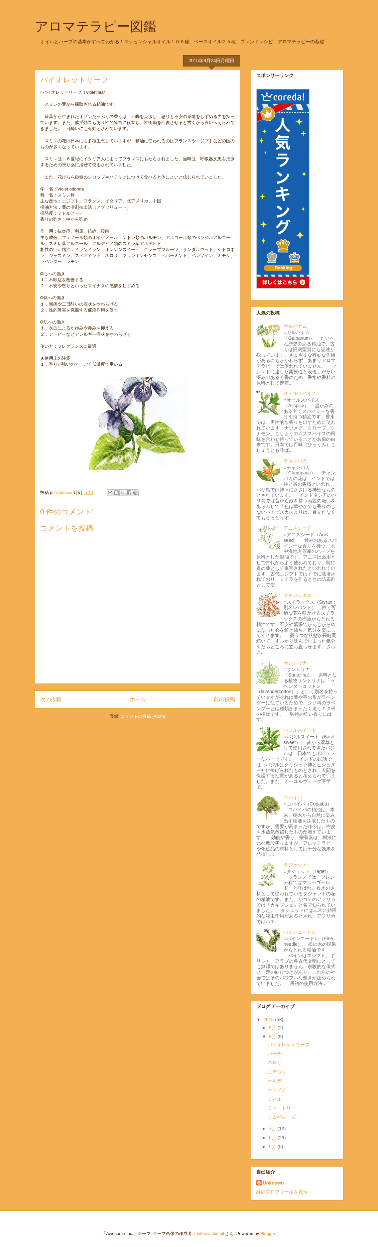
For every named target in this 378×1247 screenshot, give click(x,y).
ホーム (138, 699)
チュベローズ (282, 1117)
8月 (273, 1036)
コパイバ (293, 797)
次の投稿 (51, 699)
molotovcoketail (209, 1233)
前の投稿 (224, 699)
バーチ (275, 1053)
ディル (275, 1099)
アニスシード (298, 528)
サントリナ (295, 663)
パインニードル (300, 932)
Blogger (267, 1233)
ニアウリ (277, 1071)
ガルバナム (295, 326)
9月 (273, 1027)
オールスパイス (300, 393)
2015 (269, 1019)
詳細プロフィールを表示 (282, 1191)
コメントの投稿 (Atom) (143, 716)
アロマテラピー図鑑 (96, 26)
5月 (273, 1146)
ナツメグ (277, 1089)
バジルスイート (300, 730)
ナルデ (275, 1080)
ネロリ (275, 1062)
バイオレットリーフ (289, 1044)
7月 (273, 1128)
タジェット (295, 864)
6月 (273, 1137)
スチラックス (298, 595)
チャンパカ (295, 460)
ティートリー (282, 1108)
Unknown (273, 1182)
